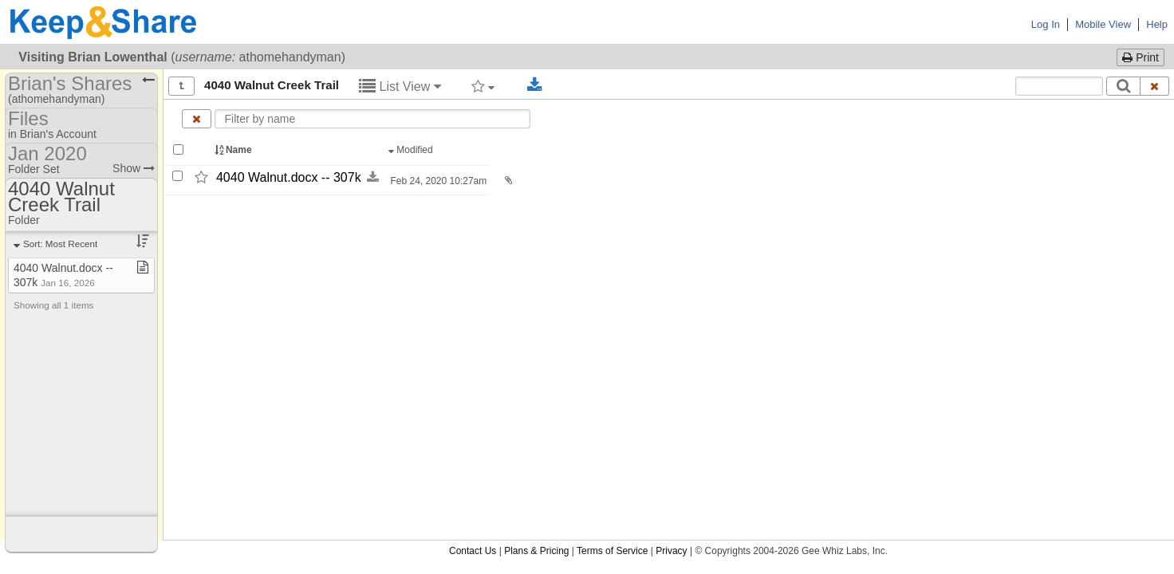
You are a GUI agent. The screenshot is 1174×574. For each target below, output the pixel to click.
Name (234, 149)
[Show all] (181, 86)
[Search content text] (1059, 86)
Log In (1045, 24)
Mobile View (1103, 24)
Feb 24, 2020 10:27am (437, 181)
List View (400, 86)
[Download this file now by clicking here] (373, 177)
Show (133, 168)
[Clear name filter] (196, 118)
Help (1157, 24)
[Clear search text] (1155, 86)
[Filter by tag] (483, 86)
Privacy (671, 550)
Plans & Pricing (536, 550)
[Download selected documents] (534, 85)
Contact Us (472, 550)
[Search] (1123, 86)
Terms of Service (612, 550)
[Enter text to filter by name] (373, 118)
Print (1140, 57)
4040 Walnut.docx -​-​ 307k (288, 177)
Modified (411, 149)
